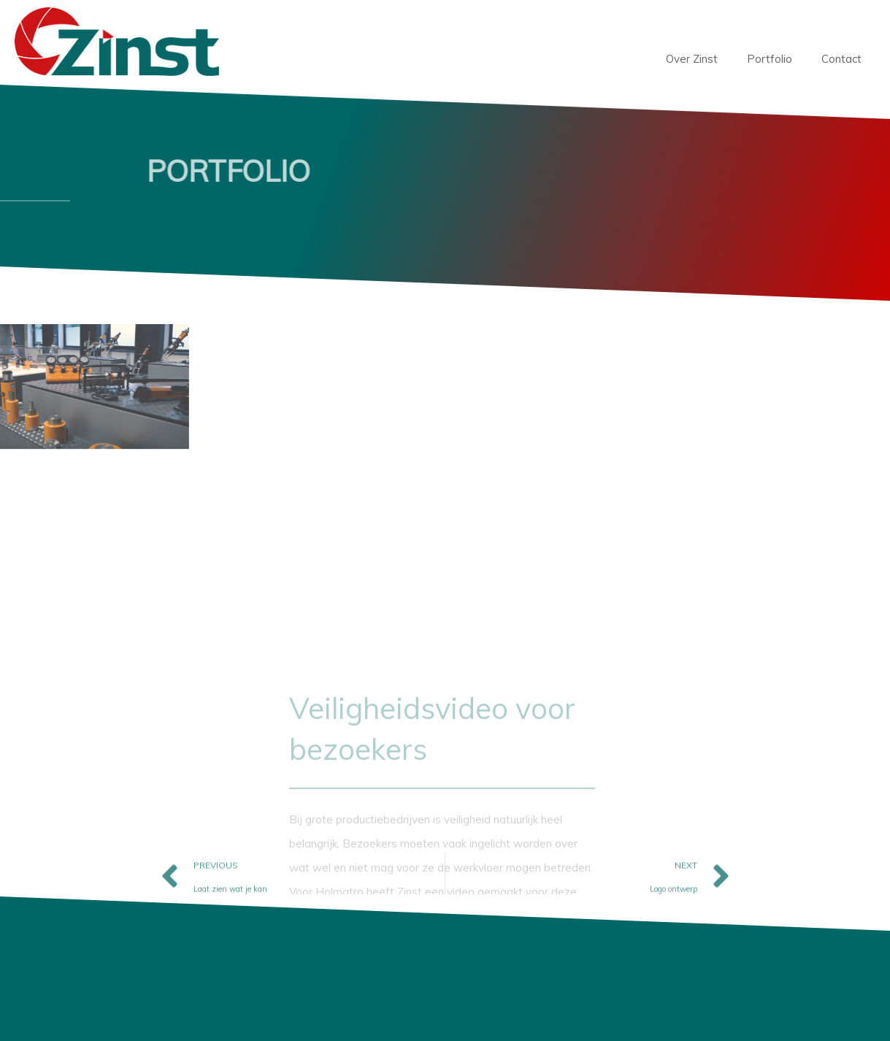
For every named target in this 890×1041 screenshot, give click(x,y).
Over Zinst (692, 59)
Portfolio (769, 59)
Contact (841, 59)
